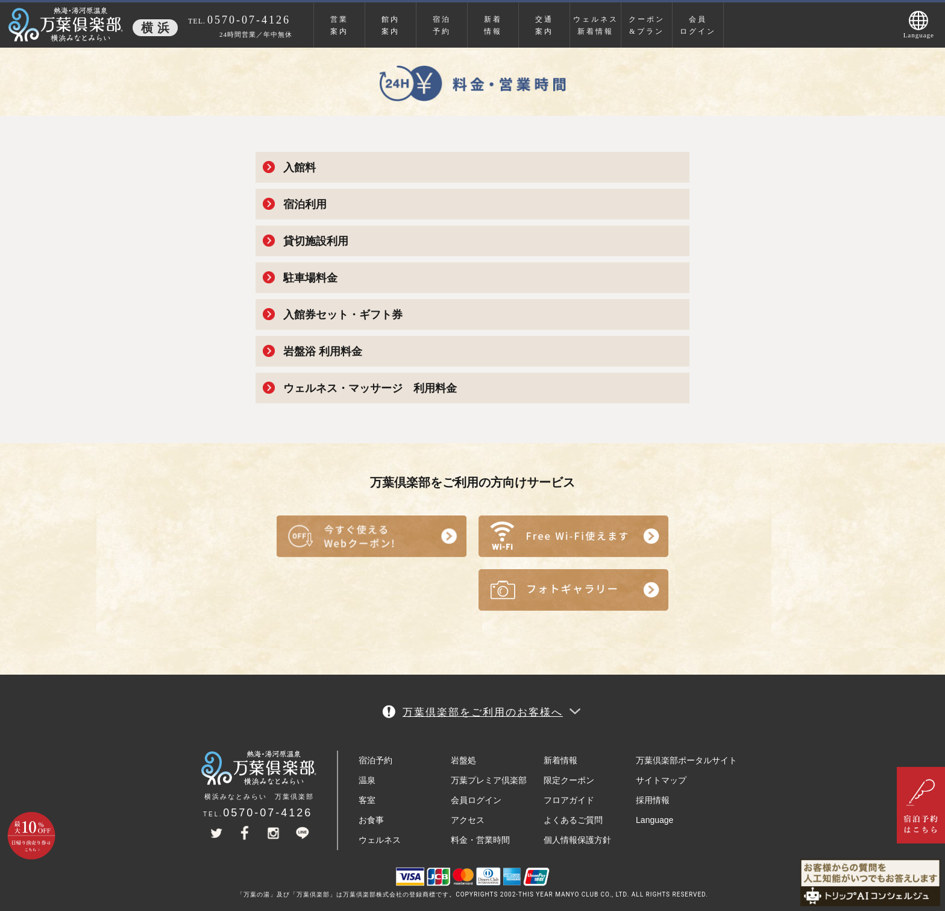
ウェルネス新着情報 (595, 25)
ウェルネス (380, 840)
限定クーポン (569, 780)
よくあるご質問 (573, 820)
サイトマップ (661, 780)
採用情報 (653, 800)
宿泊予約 (442, 25)
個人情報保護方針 (577, 840)
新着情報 (493, 25)
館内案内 (390, 25)
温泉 (367, 780)
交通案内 (544, 25)
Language (654, 820)
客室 (367, 800)
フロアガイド (569, 800)
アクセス (468, 820)
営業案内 (339, 25)
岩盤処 (463, 760)
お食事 (371, 820)
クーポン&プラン (647, 25)
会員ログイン (698, 25)
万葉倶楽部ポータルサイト (686, 760)
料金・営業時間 (480, 840)
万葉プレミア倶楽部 (489, 780)
